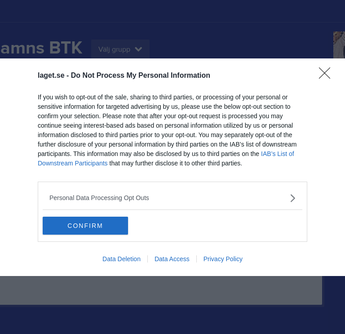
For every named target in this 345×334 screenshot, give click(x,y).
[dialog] (172, 167)
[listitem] (172, 198)
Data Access (172, 259)
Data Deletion (121, 259)
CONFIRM (85, 225)
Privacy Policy (223, 259)
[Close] (327, 76)
